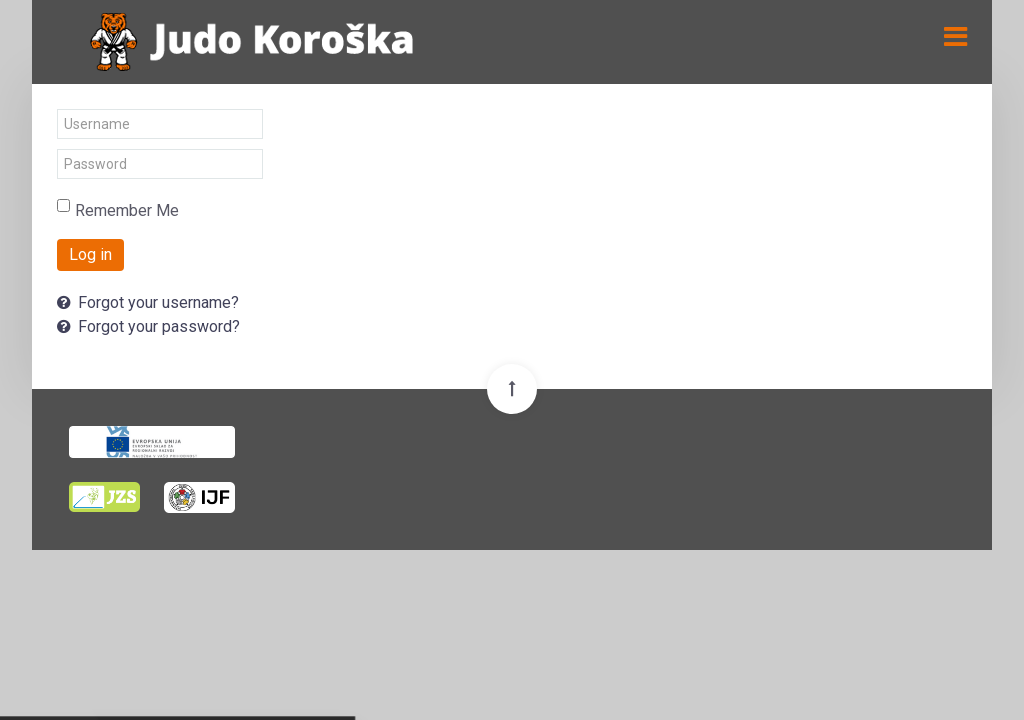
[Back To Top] (512, 389)
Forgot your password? (148, 326)
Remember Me (127, 210)
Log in (90, 254)
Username (57, 109)
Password (57, 149)
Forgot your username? (148, 302)
